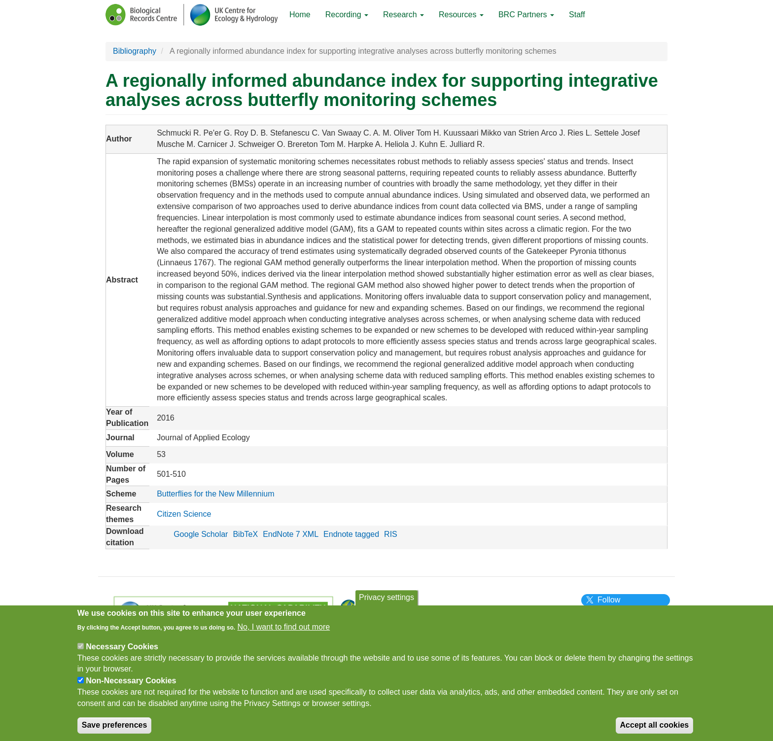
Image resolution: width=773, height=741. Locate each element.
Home (300, 14)
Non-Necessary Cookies (131, 686)
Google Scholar (201, 534)
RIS (390, 534)
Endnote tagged (351, 534)
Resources (461, 14)
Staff (577, 14)
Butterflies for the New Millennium (215, 494)
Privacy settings (386, 603)
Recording (346, 14)
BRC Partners (526, 14)
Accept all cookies (654, 730)
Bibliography (134, 51)
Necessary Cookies (122, 651)
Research (403, 14)
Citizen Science (184, 514)
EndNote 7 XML (290, 534)
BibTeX (245, 534)
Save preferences (114, 730)
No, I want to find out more (284, 632)
